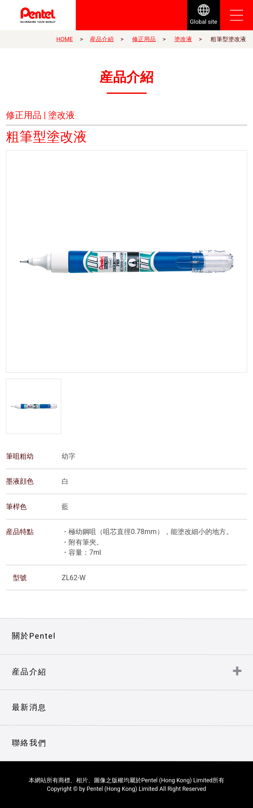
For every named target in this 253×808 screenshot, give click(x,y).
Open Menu (236, 15)
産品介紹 (102, 39)
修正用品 (144, 39)
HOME (64, 39)
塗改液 (183, 39)
